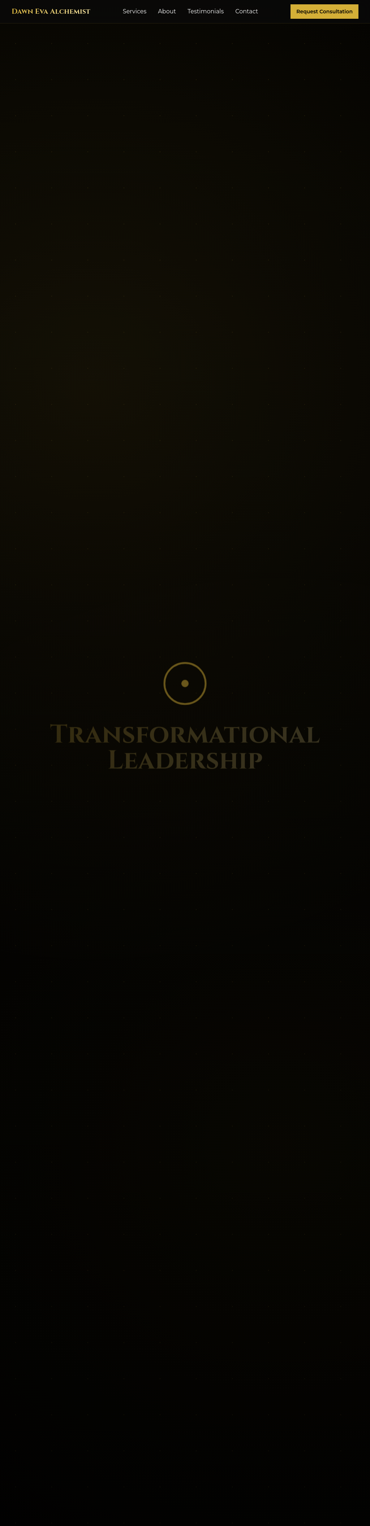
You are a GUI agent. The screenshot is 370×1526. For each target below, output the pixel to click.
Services (134, 11)
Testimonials (206, 11)
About (167, 11)
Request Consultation (324, 11)
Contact (246, 11)
